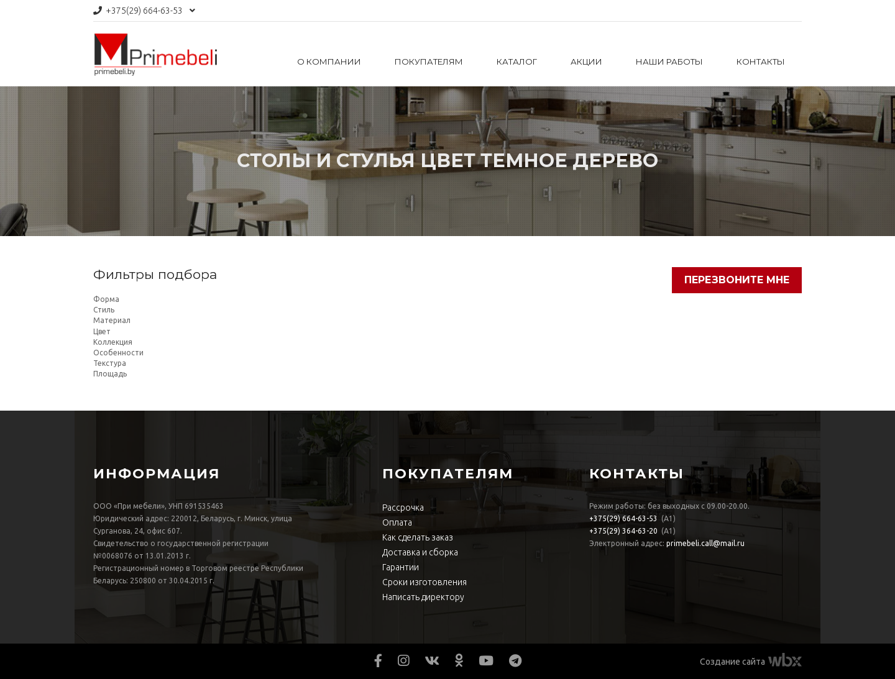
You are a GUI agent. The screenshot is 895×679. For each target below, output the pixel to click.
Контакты (761, 61)
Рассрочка (403, 508)
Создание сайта (732, 662)
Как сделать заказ (417, 537)
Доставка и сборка (420, 552)
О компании (329, 61)
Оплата (397, 522)
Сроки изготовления (424, 582)
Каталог (517, 61)
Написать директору (423, 597)
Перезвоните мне (736, 280)
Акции (586, 61)
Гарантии (400, 567)
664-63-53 (144, 11)
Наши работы (669, 61)
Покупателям (429, 61)
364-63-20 (623, 531)
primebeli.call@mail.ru (705, 543)
